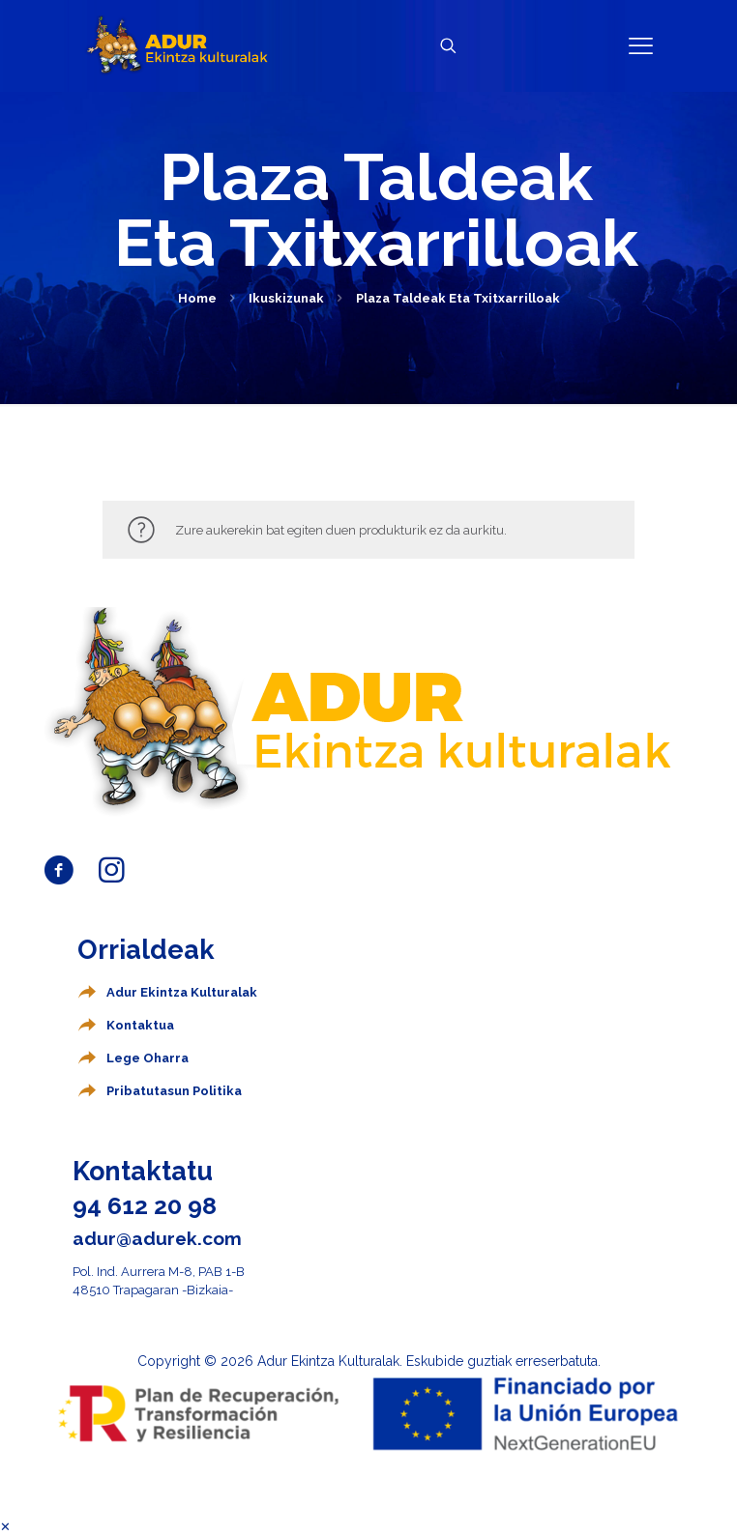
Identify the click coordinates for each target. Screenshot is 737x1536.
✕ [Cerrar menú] (5, 1527)
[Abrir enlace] (641, 46)
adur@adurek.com (157, 1238)
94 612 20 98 (145, 1205)
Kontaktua (140, 1025)
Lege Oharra (147, 1058)
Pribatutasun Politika (174, 1091)
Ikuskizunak (286, 298)
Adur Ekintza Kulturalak (181, 992)
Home (197, 298)
